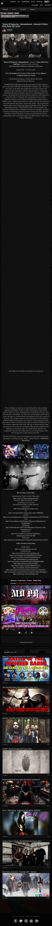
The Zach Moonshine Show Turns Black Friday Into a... (21, 687)
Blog (5, 13)
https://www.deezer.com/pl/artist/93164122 (26, 568)
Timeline (5, 9)
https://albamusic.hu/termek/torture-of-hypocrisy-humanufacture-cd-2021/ (26, 540)
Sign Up (46, 1)
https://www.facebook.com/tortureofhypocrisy (26, 553)
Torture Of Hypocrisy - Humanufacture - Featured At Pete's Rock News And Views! (13, 16)
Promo (29, 580)
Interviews (22, 580)
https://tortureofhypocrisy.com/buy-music (26, 509)
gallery (23, 9)
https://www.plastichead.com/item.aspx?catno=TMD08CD (26, 513)
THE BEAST (9, 29)
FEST (41, 5)
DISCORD (35, 5)
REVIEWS (48, 5)
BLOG (33, 1)
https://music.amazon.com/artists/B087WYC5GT (26, 565)
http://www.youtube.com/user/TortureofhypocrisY (26, 557)
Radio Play (37, 580)
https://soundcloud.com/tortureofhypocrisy (26, 574)
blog (14, 9)
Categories (10, 13)
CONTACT (13, 1)
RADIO (39, 1)
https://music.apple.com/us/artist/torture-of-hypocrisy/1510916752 (26, 570)
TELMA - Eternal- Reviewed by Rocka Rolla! (17, 749)
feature (16, 13)
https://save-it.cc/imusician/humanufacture (25, 498)
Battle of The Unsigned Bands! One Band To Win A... (20, 656)
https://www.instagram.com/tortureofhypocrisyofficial (26, 555)
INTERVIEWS (25, 1)
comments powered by (26, 642)
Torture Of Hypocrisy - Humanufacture (16, 62)
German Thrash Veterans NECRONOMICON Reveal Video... (22, 841)
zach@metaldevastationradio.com (29, 583)
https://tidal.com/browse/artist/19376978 (26, 563)
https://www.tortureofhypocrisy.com (26, 549)
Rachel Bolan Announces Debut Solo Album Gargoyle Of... (22, 779)
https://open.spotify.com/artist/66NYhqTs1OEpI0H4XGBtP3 (26, 561)
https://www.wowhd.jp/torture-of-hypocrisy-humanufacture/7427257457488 (26, 517)
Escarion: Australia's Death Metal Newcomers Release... (21, 718)
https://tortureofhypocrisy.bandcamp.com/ (25, 559)
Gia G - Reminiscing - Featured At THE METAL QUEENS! (21, 810)
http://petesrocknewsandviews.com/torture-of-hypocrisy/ (26, 66)
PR (19, 1)
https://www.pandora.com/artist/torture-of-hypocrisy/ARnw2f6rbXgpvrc (26, 572)
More (32, 9)
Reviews (14, 580)
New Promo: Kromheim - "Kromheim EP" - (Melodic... (20, 872)
